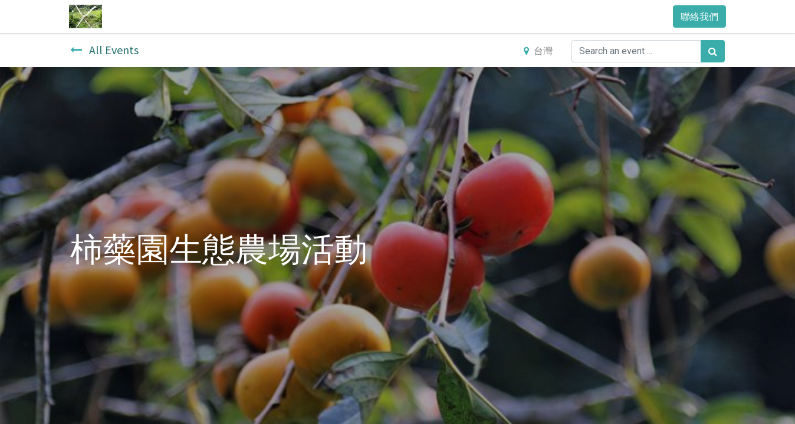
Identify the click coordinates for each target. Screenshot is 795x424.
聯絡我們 (698, 16)
